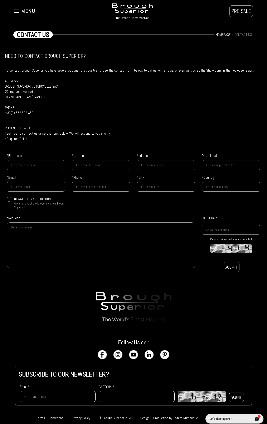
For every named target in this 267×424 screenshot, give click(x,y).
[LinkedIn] (149, 354)
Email (24, 386)
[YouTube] (133, 354)
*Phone (77, 177)
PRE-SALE (241, 11)
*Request (13, 218)
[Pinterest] (164, 354)
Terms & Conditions (49, 418)
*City (140, 177)
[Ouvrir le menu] (24, 11)
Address (142, 155)
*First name (15, 155)
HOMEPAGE (223, 34)
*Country (208, 177)
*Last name (80, 155)
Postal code (210, 155)
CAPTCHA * (209, 218)
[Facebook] (102, 354)
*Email (11, 177)
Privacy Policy (81, 418)
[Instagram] (117, 354)
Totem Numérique (185, 418)
